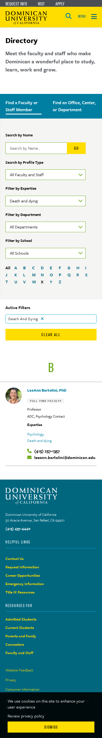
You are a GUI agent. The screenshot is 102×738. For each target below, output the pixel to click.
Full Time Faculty (45, 401)
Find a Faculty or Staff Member (21, 106)
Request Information (22, 567)
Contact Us (14, 558)
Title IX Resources (20, 592)
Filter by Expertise (20, 188)
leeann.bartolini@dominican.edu (64, 457)
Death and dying (39, 440)
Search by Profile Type (24, 162)
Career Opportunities (22, 575)
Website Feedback (19, 670)
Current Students (19, 627)
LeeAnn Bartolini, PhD (46, 390)
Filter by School (18, 240)
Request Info (16, 3)
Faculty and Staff (19, 652)
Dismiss (51, 727)
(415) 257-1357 (47, 451)
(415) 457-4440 (17, 528)
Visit (41, 3)
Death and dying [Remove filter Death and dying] (23, 319)
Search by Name (19, 135)
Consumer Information (22, 689)
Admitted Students (20, 619)
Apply (59, 3)
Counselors (14, 644)
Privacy (10, 680)
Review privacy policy (26, 716)
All (7, 268)
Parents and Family (20, 636)
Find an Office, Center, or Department (74, 106)
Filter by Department (23, 214)
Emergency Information (24, 583)
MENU (82, 16)
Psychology (35, 434)
